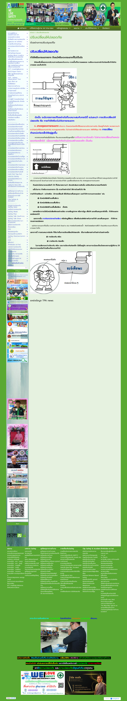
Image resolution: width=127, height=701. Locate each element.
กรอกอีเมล (10, 266)
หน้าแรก (32, 33)
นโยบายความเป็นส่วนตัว (16, 276)
